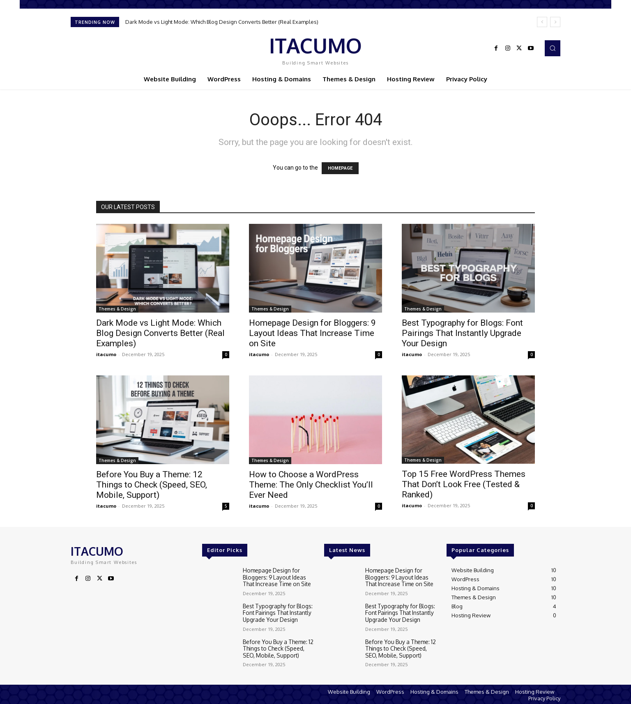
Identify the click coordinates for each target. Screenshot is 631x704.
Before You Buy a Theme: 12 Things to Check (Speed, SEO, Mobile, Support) (151, 484)
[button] (552, 48)
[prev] (542, 22)
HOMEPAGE (340, 168)
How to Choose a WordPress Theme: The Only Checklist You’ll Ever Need (311, 484)
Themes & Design (117, 309)
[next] (555, 22)
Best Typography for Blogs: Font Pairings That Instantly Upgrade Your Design (462, 333)
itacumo (106, 354)
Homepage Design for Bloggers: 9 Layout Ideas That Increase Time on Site (312, 333)
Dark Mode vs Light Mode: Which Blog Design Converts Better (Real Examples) (221, 21)
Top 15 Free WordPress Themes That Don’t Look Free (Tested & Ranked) (463, 484)
